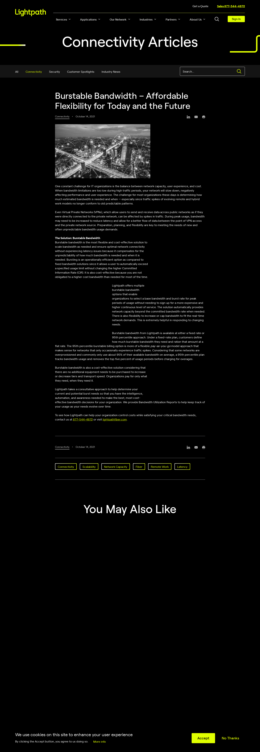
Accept (203, 737)
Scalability (89, 467)
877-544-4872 (83, 419)
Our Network (118, 19)
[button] (69, 19)
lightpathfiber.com (115, 419)
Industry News (111, 71)
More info (99, 741)
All (16, 71)
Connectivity (34, 71)
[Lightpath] (30, 12)
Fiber (139, 467)
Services (61, 19)
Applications (88, 19)
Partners (171, 19)
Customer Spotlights (80, 71)
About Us (196, 19)
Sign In (236, 19)
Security (54, 71)
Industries (146, 19)
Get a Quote (200, 6)
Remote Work (160, 467)
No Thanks (230, 737)
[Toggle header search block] (217, 19)
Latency (182, 467)
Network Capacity (115, 467)
